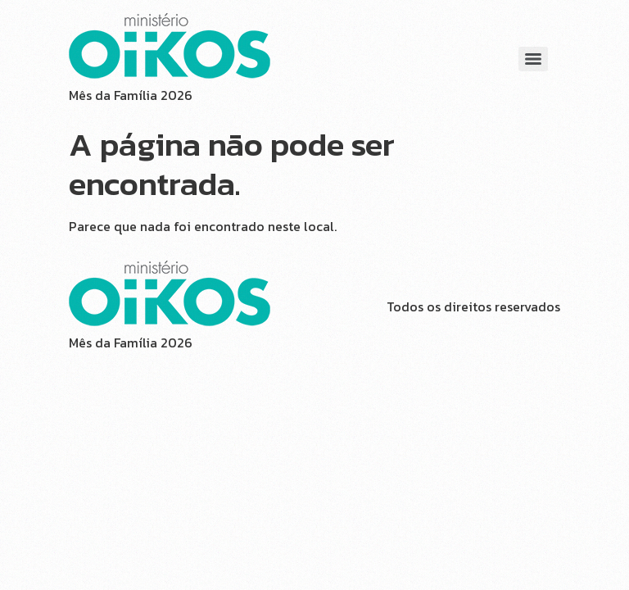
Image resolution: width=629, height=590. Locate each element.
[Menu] (533, 59)
